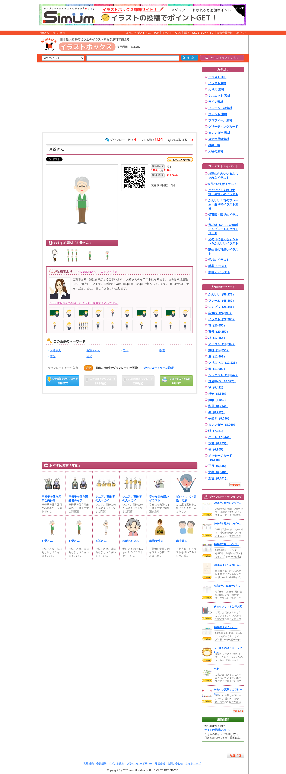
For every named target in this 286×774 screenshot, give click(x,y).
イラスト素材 (217, 83)
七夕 (216, 668)
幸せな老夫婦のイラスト (159, 498)
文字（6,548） (218, 472)
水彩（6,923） (218, 443)
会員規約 (101, 763)
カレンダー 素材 (219, 132)
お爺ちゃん (93, 350)
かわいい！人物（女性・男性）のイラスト (223, 192)
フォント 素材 (217, 114)
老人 (125, 350)
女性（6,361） (218, 478)
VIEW (207, 514)
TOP (156, 32)
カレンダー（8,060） (222, 424)
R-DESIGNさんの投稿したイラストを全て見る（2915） (83, 303)
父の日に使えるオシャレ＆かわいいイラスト (223, 241)
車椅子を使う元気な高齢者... (51, 498)
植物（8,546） (218, 393)
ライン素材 (215, 101)
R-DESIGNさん (86, 271)
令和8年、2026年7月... (227, 585)
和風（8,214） (218, 406)
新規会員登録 (224, 32)
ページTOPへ (235, 755)
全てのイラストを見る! (222, 57)
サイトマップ (193, 763)
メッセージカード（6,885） (220, 457)
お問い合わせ (175, 763)
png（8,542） (217, 400)
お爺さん (55, 350)
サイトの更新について (217, 729)
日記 (186, 32)
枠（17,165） (217, 338)
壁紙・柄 (214, 145)
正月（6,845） (218, 466)
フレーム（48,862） (221, 300)
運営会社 (160, 763)
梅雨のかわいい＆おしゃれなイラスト (223, 175)
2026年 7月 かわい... (225, 627)
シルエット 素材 (219, 95)
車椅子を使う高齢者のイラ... (78, 498)
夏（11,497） (217, 356)
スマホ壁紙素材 (218, 139)
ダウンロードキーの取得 (158, 367)
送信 (88, 367)
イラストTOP (217, 77)
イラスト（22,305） (221, 319)
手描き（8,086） (219, 418)
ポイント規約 (116, 763)
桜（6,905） (216, 449)
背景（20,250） (218, 331)
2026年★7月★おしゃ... (227, 565)
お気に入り (180, 159)
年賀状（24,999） (220, 313)
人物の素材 (215, 151)
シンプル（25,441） (221, 307)
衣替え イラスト (219, 272)
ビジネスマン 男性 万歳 (186, 498)
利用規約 (88, 763)
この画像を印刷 (176, 380)
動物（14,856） (218, 350)
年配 (52, 356)
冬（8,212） (216, 412)
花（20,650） (217, 325)
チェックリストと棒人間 (228, 606)
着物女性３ (156, 540)
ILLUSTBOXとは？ (203, 32)
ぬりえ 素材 (216, 89)
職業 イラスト (217, 266)
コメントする (109, 271)
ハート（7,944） (219, 437)
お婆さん (101, 540)
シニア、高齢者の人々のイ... (105, 498)
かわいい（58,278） (221, 294)
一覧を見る (235, 484)
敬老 (162, 350)
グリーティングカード (223, 126)
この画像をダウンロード (62, 380)
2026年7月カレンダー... (227, 502)
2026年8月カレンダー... (227, 523)
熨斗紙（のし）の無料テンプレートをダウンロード (223, 229)
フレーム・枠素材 (220, 108)
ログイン (240, 32)
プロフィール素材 (220, 120)
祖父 (89, 356)
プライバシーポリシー (139, 763)
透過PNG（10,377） (222, 381)
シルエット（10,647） (223, 375)
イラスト (167, 32)
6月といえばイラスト (222, 184)
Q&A (178, 32)
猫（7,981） (216, 431)
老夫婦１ (181, 540)
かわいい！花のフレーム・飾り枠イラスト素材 (223, 204)
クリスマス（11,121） (223, 362)
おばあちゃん (130, 540)
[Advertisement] (17, 101)
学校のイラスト (218, 259)
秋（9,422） (216, 387)
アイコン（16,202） (221, 344)
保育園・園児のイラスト (223, 216)
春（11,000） (217, 369)
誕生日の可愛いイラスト (223, 251)
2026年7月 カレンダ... (226, 544)
